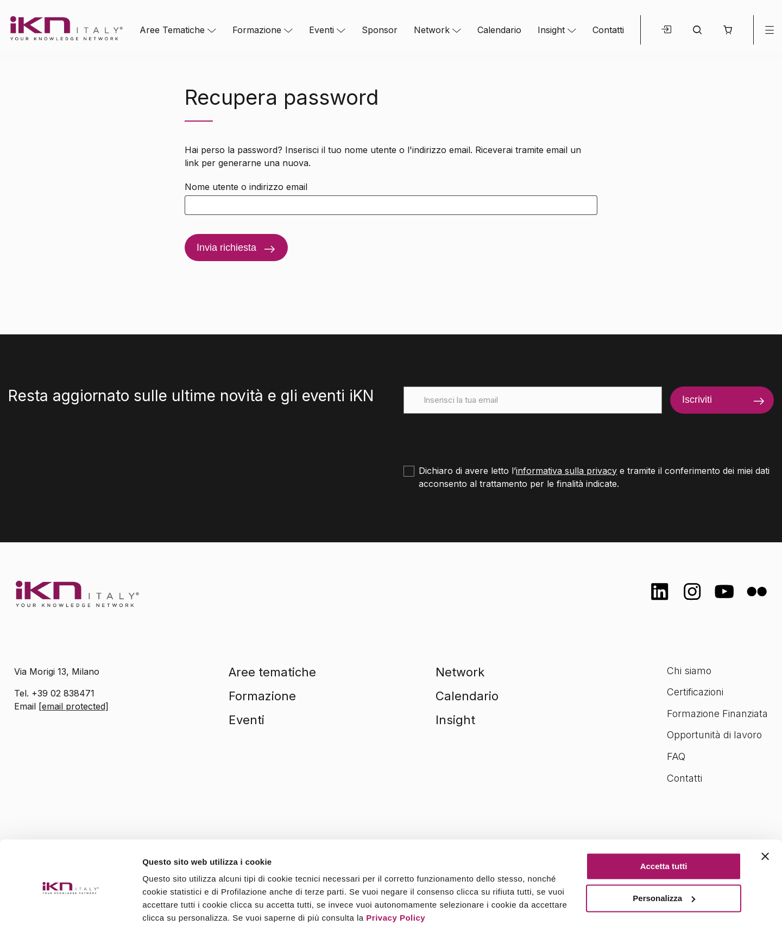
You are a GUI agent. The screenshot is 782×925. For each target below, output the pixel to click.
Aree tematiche (272, 672)
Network (432, 29)
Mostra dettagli (171, 903)
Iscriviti (697, 399)
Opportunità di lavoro (714, 734)
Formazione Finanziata (717, 713)
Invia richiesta (226, 247)
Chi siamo (689, 670)
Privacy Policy (395, 873)
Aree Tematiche (172, 29)
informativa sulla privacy (566, 470)
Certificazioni (695, 692)
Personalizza (664, 853)
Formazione (256, 29)
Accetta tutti (664, 822)
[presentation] (486, 435)
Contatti (608, 29)
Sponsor (380, 29)
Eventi (321, 29)
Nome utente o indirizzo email (246, 186)
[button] (727, 29)
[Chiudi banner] (765, 812)
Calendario (499, 29)
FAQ (676, 756)
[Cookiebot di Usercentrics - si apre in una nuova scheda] (70, 904)
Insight (551, 29)
